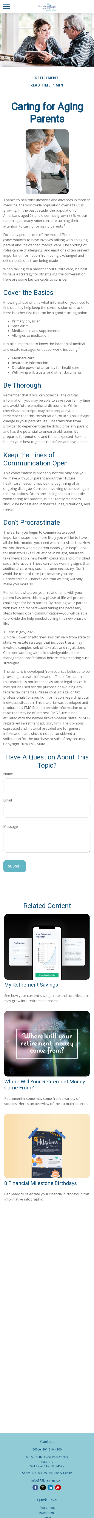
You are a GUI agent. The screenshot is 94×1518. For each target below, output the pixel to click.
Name (8, 774)
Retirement (47, 1507)
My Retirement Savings (31, 985)
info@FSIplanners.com (47, 1480)
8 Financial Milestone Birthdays (40, 1183)
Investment (47, 1513)
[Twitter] (43, 1487)
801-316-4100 (52, 1449)
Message (10, 826)
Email (7, 800)
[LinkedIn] (50, 1487)
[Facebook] (35, 1487)
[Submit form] (14, 866)
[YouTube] (58, 1487)
